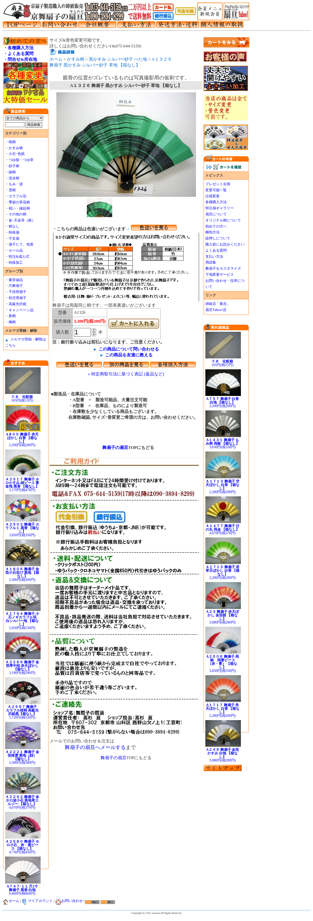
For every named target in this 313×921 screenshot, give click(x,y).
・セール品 (14, 250)
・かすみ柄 (14, 148)
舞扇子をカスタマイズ (223, 268)
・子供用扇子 (15, 292)
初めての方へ (216, 226)
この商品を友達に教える (129, 355)
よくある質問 (216, 250)
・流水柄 (12, 178)
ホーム (56, 59)
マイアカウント (37, 901)
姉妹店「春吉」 (217, 304)
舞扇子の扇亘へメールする (95, 747)
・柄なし (12, 226)
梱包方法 (212, 232)
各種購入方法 (216, 202)
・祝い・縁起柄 (17, 208)
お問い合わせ (69, 901)
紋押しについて (217, 238)
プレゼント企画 (217, 184)
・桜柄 (10, 142)
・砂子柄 (12, 166)
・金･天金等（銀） (20, 220)
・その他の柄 (15, 214)
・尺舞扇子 (14, 286)
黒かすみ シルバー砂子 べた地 (118, 59)
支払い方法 (214, 256)
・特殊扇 (12, 232)
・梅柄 (10, 322)
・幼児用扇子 (15, 298)
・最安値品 (14, 280)
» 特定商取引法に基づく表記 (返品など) (126, 374)
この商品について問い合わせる (128, 349)
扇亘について (216, 214)
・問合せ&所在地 (20, 59)
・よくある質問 (18, 53)
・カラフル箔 (15, 196)
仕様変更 (212, 196)
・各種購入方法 (18, 47)
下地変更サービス (219, 274)
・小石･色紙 (15, 154)
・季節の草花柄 (17, 202)
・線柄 (10, 172)
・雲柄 (10, 190)
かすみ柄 (75, 59)
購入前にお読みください (224, 244)
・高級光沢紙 (15, 304)
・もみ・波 (14, 184)
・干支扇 (12, 238)
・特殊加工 (14, 263)
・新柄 (10, 316)
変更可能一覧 (216, 190)
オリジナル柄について (223, 220)
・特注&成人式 (17, 256)
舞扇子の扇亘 (113, 447)
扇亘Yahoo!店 (215, 310)
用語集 (210, 262)
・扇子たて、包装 (19, 244)
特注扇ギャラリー (219, 208)
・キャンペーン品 (19, 310)
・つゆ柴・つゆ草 (19, 160)
